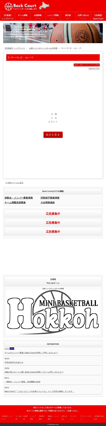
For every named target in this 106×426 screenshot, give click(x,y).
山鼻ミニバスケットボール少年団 (43, 48)
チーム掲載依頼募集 (15, 202)
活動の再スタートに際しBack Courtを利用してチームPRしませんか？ (34, 372)
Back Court (55, 424)
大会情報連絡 (48, 202)
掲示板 (68, 17)
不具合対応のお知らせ (13, 362)
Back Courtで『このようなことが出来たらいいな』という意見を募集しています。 (39, 391)
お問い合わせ (83, 17)
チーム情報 (22, 17)
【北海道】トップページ (7, 17)
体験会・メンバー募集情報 (18, 197)
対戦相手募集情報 (50, 197)
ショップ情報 (52, 17)
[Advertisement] (53, 88)
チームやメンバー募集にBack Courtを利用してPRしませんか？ (31, 353)
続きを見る (53, 134)
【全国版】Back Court (98, 17)
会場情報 (37, 17)
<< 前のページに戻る (14, 183)
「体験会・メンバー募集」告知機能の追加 (22, 382)
